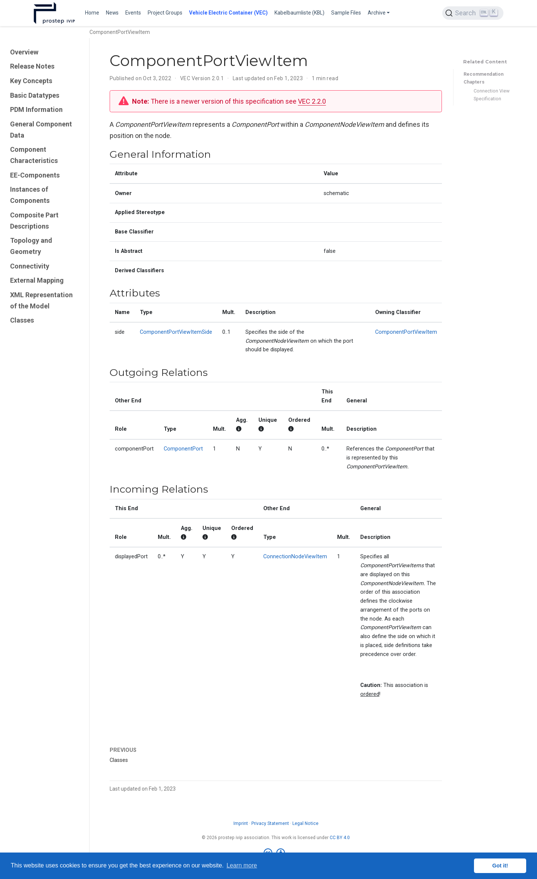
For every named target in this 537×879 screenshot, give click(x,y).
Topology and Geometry (31, 245)
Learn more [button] (241, 865)
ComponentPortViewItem (406, 332)
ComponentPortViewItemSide (176, 332)
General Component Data (41, 129)
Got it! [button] (500, 866)
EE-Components (35, 175)
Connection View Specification (491, 94)
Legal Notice (305, 823)
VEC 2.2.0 (312, 101)
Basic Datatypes (34, 95)
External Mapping (37, 280)
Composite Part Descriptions (34, 220)
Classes (22, 320)
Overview (24, 52)
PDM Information (36, 109)
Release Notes (32, 66)
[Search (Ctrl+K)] (472, 13)
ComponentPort (183, 449)
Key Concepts (31, 81)
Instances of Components (30, 194)
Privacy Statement (270, 823)
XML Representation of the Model (41, 300)
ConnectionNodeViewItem (295, 556)
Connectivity (29, 266)
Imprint (240, 823)
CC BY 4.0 (340, 837)
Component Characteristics (34, 154)
